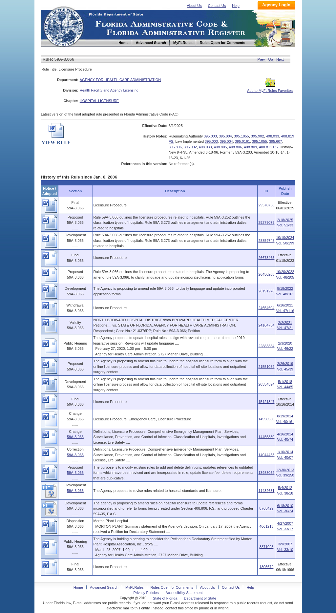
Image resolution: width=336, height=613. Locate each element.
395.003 (210, 136)
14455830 (266, 437)
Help (236, 6)
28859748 (266, 241)
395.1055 (241, 136)
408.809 (250, 147)
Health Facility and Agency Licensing (109, 90)
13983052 (266, 473)
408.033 (272, 136)
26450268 (266, 274)
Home (63, 26)
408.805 (220, 147)
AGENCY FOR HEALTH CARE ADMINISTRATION (120, 80)
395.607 (275, 141)
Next (280, 59)
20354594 (266, 384)
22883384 (266, 346)
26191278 (266, 291)
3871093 (267, 547)
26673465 (266, 258)
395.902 (257, 136)
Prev (262, 59)
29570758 (266, 205)
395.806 (175, 147)
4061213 (267, 526)
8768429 (267, 508)
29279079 (266, 222)
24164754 (266, 325)
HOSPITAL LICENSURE (99, 101)
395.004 (225, 136)
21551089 (266, 367)
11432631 (266, 491)
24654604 (266, 308)
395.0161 (242, 141)
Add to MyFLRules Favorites (270, 89)
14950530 (266, 419)
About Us (194, 6)
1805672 (267, 567)
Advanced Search (104, 587)
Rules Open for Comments (172, 587)
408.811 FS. (269, 147)
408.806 (235, 147)
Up (271, 59)
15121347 (266, 402)
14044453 (266, 455)
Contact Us (217, 6)
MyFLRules (134, 587)
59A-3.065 (75, 437)
